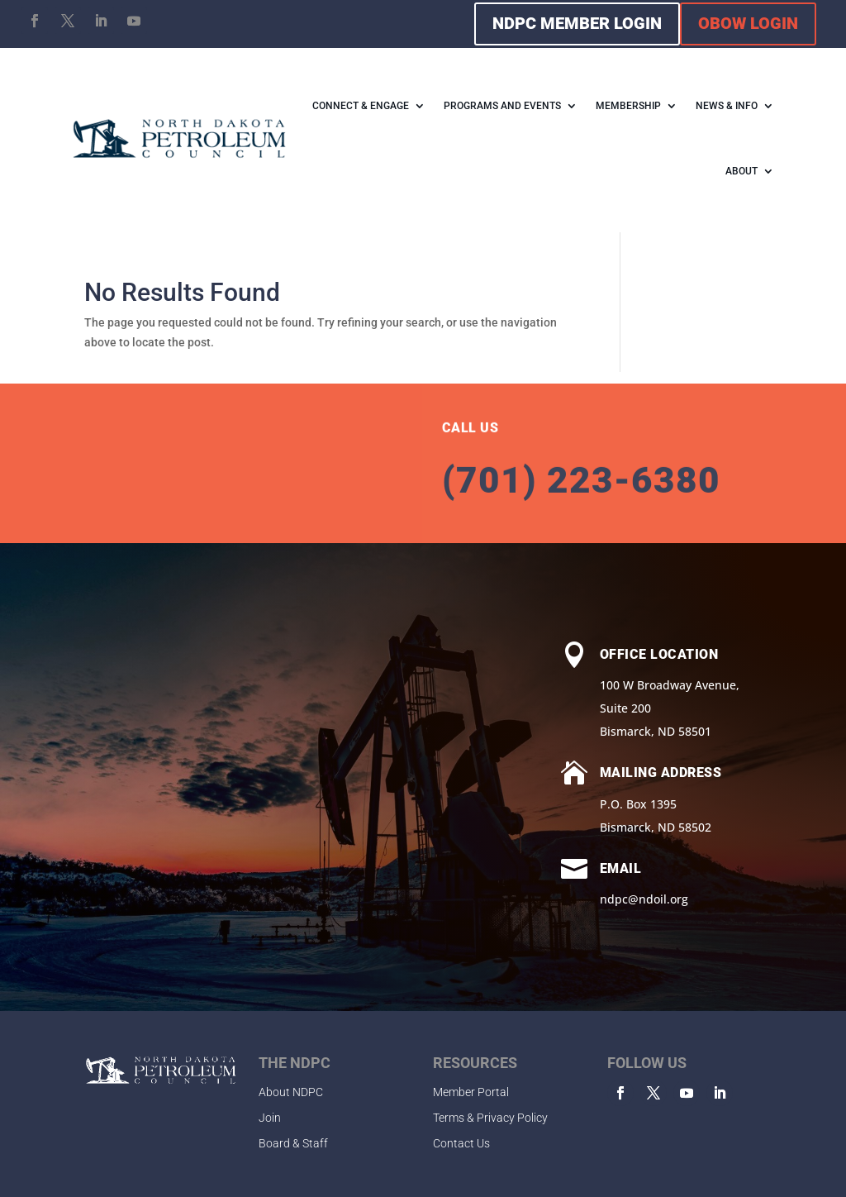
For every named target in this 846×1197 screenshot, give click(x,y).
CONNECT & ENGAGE (360, 106)
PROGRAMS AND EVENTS (502, 106)
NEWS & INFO (727, 106)
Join (270, 1117)
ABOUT (741, 171)
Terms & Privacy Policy (490, 1117)
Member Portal (471, 1092)
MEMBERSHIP (628, 106)
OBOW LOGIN (748, 23)
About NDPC (291, 1092)
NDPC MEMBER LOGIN (577, 23)
